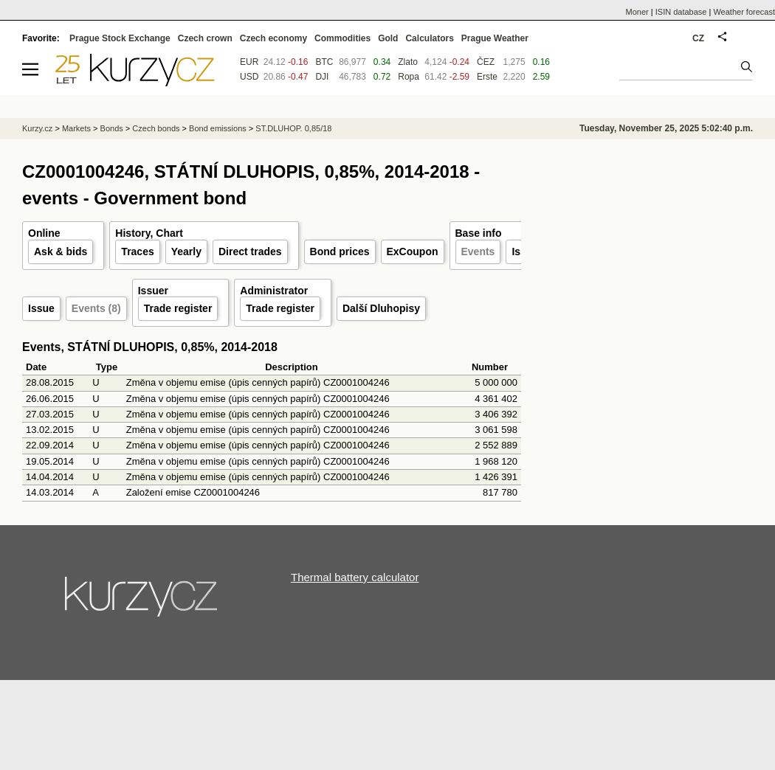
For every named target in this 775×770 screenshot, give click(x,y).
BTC (324, 62)
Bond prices (340, 251)
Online (44, 233)
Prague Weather (494, 38)
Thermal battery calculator (354, 577)
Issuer (153, 290)
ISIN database (681, 11)
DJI (321, 77)
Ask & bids (60, 251)
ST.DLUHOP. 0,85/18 (293, 128)
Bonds (111, 128)
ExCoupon (412, 251)
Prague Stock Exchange (119, 38)
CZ (698, 38)
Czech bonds (155, 128)
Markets (76, 128)
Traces (137, 251)
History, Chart (149, 233)
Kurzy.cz (37, 128)
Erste (487, 77)
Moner (637, 11)
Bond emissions (218, 128)
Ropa (408, 77)
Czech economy (273, 38)
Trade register (178, 308)
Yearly (186, 251)
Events (478, 251)
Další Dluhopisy (381, 308)
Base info (478, 233)
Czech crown (205, 38)
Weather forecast (744, 11)
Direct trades (250, 251)
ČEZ (486, 62)
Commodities (342, 38)
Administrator (274, 290)
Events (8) (96, 308)
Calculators (429, 38)
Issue (41, 308)
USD (249, 77)
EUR (249, 62)
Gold (388, 38)
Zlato (408, 62)
